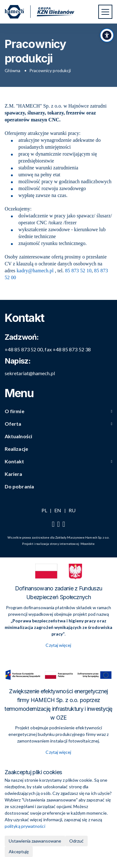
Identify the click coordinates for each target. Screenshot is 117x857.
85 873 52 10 (78, 270)
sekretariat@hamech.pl (30, 373)
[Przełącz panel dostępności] (107, 35)
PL (44, 510)
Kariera (13, 474)
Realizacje (16, 449)
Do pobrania (19, 486)
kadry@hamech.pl (35, 270)
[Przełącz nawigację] (105, 12)
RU (72, 510)
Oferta (13, 424)
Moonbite (87, 544)
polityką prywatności (25, 826)
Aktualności (18, 436)
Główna (12, 70)
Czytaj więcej (58, 645)
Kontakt (14, 461)
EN (57, 510)
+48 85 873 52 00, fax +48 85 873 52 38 (48, 349)
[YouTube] (58, 524)
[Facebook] (53, 524)
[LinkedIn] (63, 524)
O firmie (14, 411)
